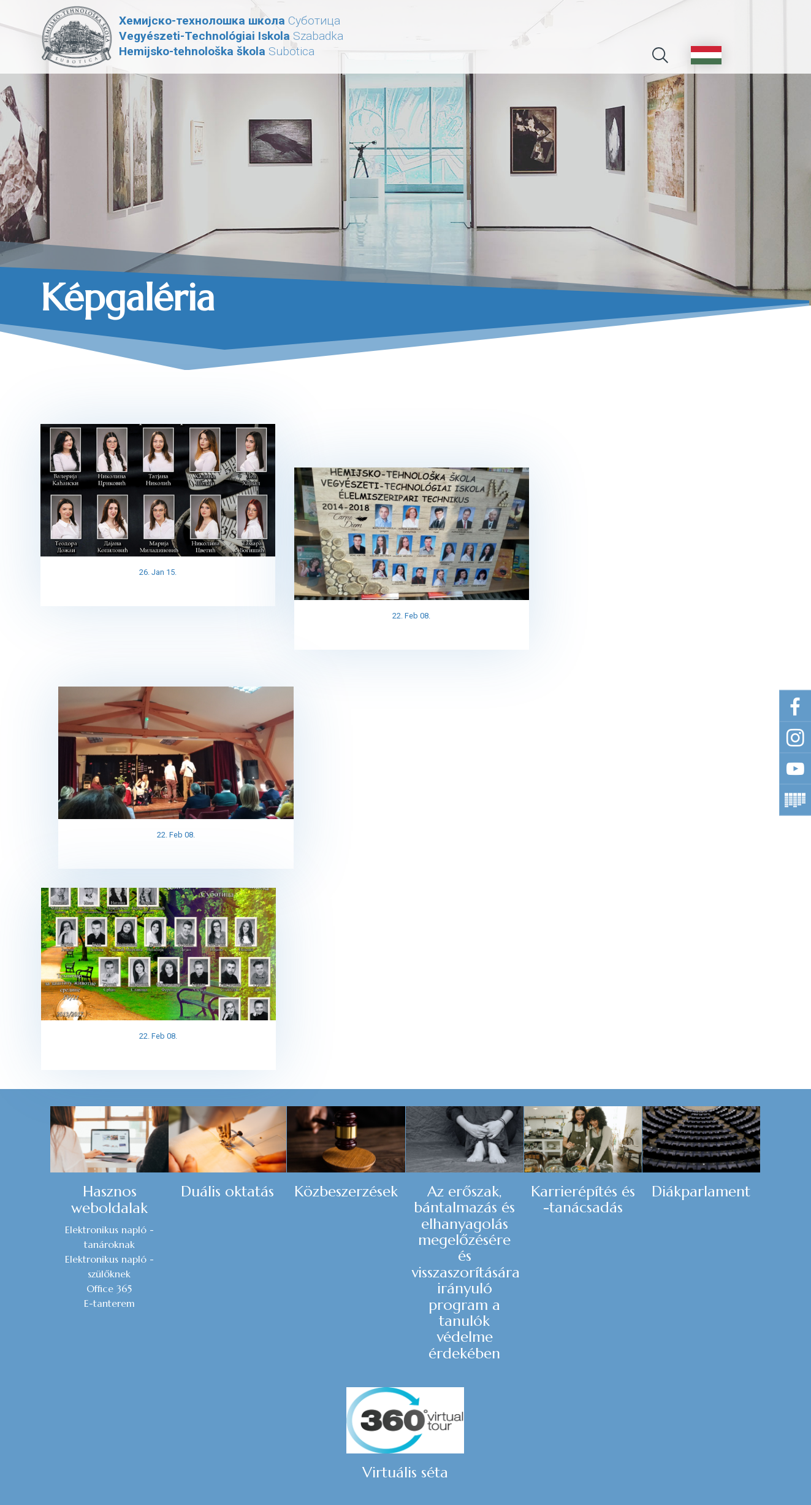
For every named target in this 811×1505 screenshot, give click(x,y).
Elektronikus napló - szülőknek (57, 1041)
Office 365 (57, 1064)
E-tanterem (57, 1078)
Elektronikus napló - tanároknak (57, 1012)
